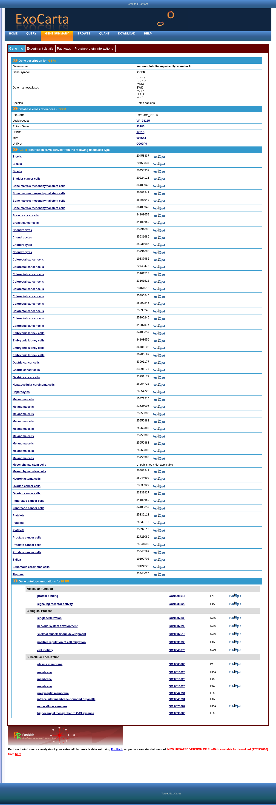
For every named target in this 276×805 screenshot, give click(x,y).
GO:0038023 (177, 604)
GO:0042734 (177, 693)
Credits (132, 3)
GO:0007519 (177, 634)
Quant (104, 33)
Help (148, 33)
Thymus (18, 574)
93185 (140, 126)
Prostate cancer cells (27, 537)
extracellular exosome (52, 706)
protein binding (47, 596)
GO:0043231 (177, 699)
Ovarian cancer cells (26, 486)
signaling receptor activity (55, 604)
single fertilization (49, 618)
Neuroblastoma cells (27, 478)
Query (31, 33)
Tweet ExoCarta (171, 793)
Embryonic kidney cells (29, 333)
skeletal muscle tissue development (61, 634)
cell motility (45, 650)
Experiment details (40, 48)
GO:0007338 (177, 618)
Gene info (16, 48)
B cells (17, 156)
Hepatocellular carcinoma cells (34, 384)
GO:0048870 (177, 650)
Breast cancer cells (26, 215)
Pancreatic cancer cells (28, 500)
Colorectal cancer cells (28, 259)
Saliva (17, 559)
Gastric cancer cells (26, 362)
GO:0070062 (177, 706)
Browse (84, 33)
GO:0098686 (177, 713)
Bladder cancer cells (26, 178)
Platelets (18, 515)
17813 (140, 132)
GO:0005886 (177, 664)
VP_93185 (143, 120)
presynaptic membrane (53, 693)
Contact (143, 3)
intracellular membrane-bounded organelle (66, 699)
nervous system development (57, 626)
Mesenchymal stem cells (29, 464)
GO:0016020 (177, 672)
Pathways (64, 48)
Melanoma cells (23, 399)
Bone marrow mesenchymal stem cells (39, 186)
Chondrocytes (22, 230)
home (13, 33)
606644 (141, 138)
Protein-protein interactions (94, 48)
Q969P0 (141, 143)
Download (126, 33)
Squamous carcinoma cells (31, 567)
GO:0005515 (177, 596)
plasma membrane (50, 664)
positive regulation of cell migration (61, 642)
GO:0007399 (177, 626)
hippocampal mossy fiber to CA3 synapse (65, 713)
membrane (44, 672)
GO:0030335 (177, 642)
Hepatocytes (21, 392)
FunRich (117, 749)
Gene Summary (57, 33)
